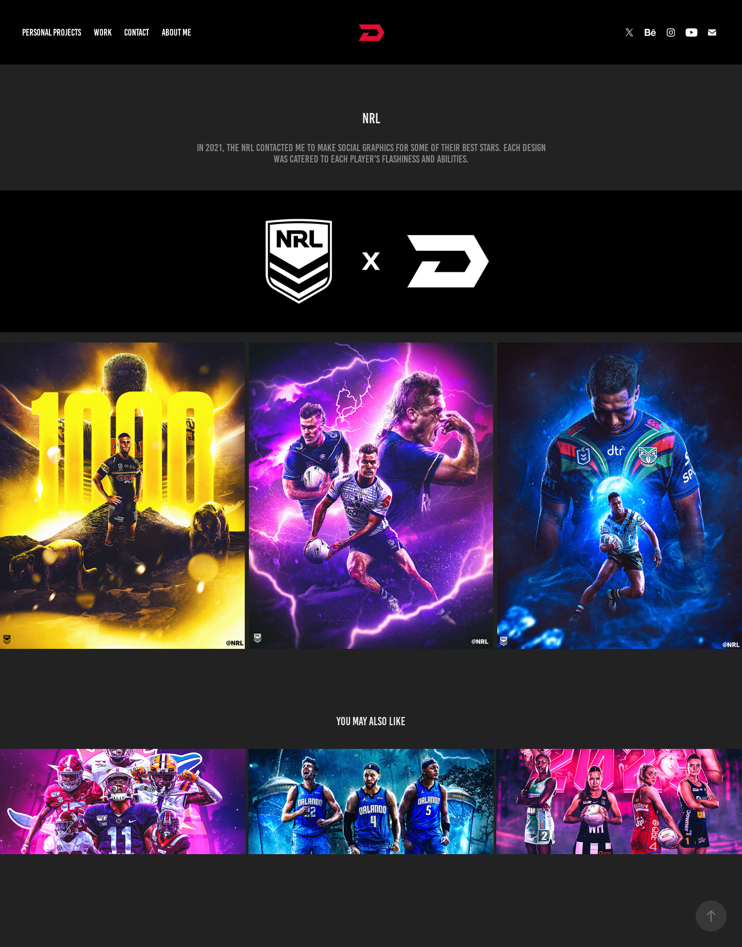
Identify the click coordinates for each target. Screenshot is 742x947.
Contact (136, 32)
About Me (176, 32)
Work (103, 32)
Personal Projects (51, 32)
